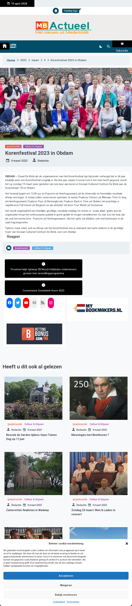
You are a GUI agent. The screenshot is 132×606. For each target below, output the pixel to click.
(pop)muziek (13, 142)
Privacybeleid (73, 602)
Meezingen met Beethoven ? (90, 413)
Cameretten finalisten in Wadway (27, 488)
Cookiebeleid (59, 602)
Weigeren (66, 585)
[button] (127, 543)
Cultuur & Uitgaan (33, 142)
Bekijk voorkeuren (66, 594)
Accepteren (66, 575)
